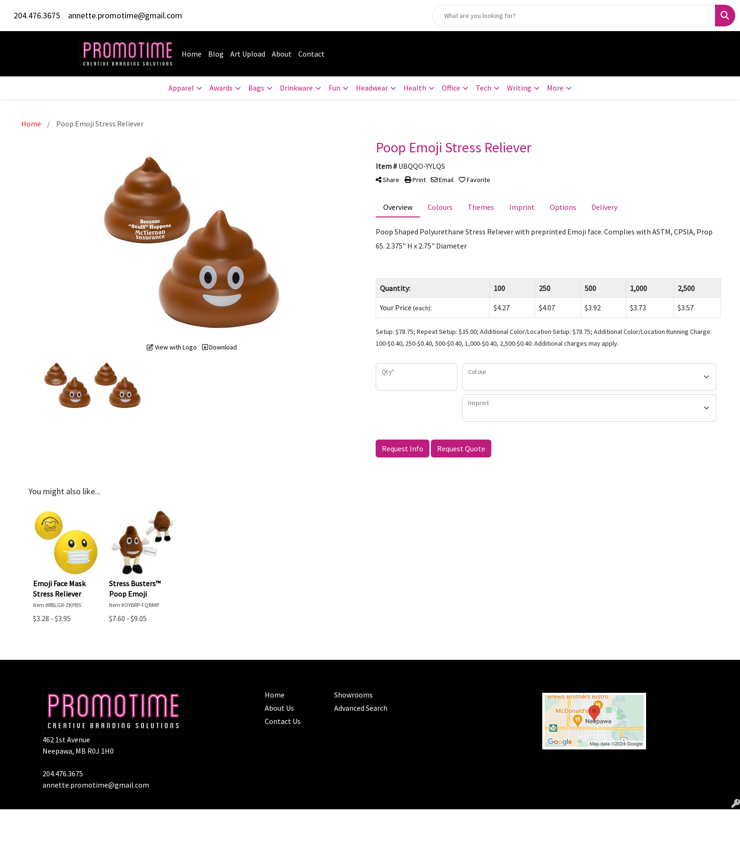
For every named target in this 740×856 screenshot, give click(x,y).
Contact (311, 53)
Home (192, 53)
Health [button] (415, 87)
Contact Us (283, 721)
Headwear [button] (372, 87)
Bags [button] (256, 87)
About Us (279, 708)
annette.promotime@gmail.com (125, 15)
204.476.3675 (37, 15)
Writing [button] (519, 87)
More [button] (555, 87)
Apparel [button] (181, 87)
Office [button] (451, 87)
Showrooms (353, 694)
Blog (216, 53)
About (282, 53)
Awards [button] (221, 87)
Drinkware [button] (296, 87)
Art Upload (247, 53)
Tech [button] (483, 87)
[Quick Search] (573, 15)
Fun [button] (334, 87)
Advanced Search (360, 708)
